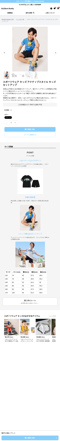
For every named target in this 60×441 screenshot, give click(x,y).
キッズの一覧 (20, 19)
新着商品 (10, 13)
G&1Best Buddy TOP (7, 19)
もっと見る (52, 316)
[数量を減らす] (7, 122)
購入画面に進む (30, 129)
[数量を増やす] (15, 122)
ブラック (8, 117)
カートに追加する (30, 135)
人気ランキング (50, 13)
